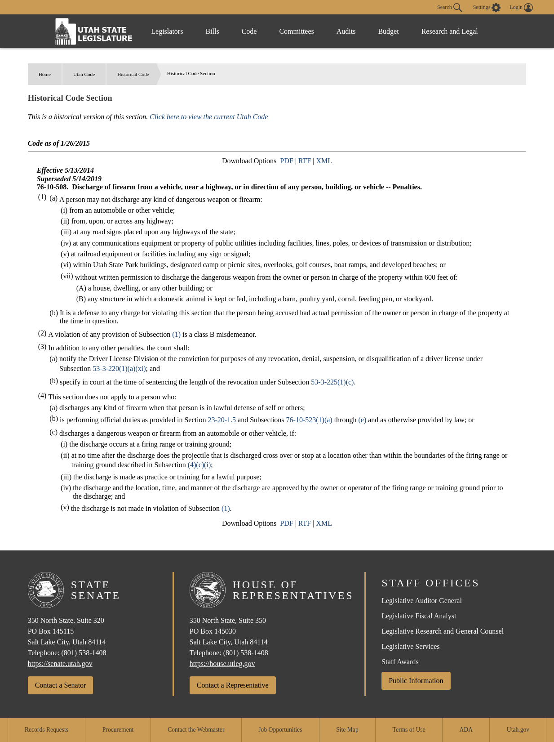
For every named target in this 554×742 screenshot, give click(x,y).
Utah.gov (518, 729)
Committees (296, 31)
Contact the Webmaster (196, 729)
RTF (304, 161)
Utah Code (84, 74)
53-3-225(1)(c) (332, 382)
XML (324, 161)
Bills (212, 31)
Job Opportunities (280, 729)
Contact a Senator (60, 685)
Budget (388, 31)
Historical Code (133, 74)
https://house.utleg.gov (222, 663)
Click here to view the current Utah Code (209, 117)
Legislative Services (410, 646)
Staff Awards (399, 662)
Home (45, 74)
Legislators (167, 31)
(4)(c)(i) (199, 465)
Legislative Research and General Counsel (442, 631)
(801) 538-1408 (84, 653)
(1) (176, 334)
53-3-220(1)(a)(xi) (119, 368)
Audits (346, 31)
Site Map (347, 729)
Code (249, 31)
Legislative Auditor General (421, 600)
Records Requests (46, 729)
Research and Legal (449, 31)
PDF (286, 161)
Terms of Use (409, 729)
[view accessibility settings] (487, 7)
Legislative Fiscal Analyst (418, 616)
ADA (466, 729)
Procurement (117, 729)
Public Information (416, 680)
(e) (362, 420)
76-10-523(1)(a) (309, 420)
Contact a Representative (233, 685)
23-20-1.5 (222, 420)
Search (449, 7)
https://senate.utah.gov (60, 663)
